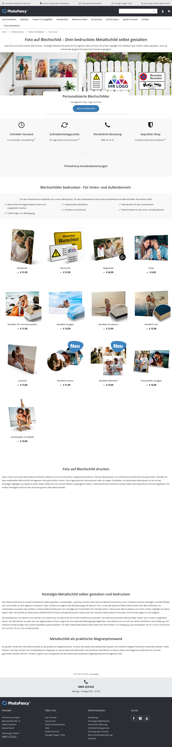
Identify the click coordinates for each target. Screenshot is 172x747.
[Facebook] (133, 718)
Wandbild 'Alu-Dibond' (108, 324)
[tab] (86, 22)
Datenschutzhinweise (55, 724)
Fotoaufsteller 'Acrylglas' (151, 380)
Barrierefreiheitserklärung (100, 735)
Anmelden (162, 11)
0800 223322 (165, 3)
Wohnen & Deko (17, 32)
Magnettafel (108, 268)
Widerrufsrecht (52, 731)
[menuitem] (10, 19)
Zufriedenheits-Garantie (90, 3)
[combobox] (137, 11)
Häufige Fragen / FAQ (121, 3)
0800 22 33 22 (107, 140)
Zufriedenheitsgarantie (99, 728)
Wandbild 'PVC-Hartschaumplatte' (22, 324)
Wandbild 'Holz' (151, 324)
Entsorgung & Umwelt (98, 731)
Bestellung (93, 717)
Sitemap (92, 738)
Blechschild (65, 268)
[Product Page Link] (22, 246)
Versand (95, 674)
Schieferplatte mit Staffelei (22, 437)
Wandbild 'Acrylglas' (65, 324)
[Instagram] (140, 718)
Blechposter (22, 268)
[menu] (86, 22)
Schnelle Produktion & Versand (16, 3)
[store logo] (15, 11)
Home (4, 32)
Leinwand (22, 380)
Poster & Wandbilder (36, 32)
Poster (151, 268)
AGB (47, 728)
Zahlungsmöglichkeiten (99, 721)
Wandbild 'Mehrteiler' (108, 380)
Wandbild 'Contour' (65, 380)
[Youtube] (147, 718)
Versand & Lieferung (97, 724)
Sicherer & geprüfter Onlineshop (54, 3)
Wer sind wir (51, 717)
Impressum (50, 721)
